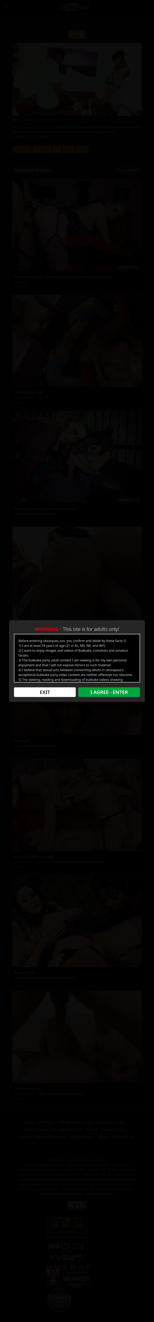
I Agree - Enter (109, 692)
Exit (45, 692)
